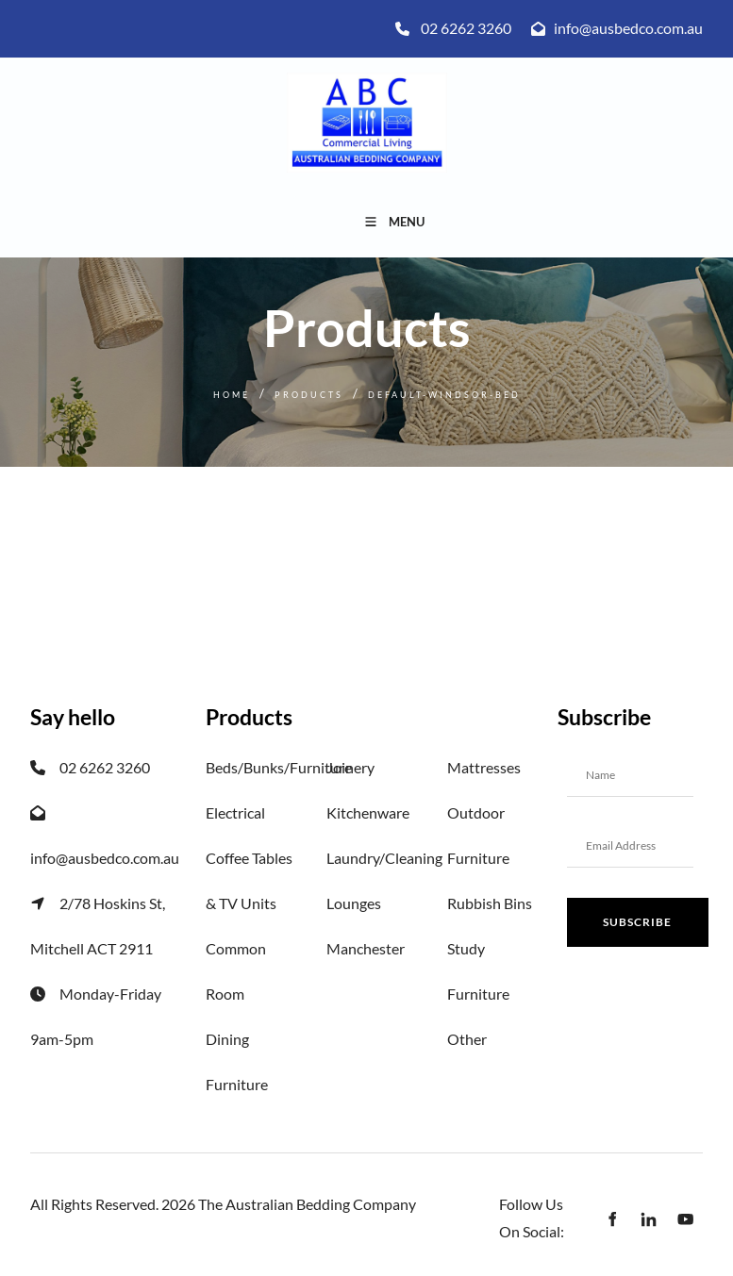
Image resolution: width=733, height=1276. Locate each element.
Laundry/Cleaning (384, 858)
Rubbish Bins (489, 903)
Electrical (235, 812)
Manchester (365, 948)
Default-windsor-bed (444, 394)
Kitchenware (367, 812)
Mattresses (484, 767)
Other (467, 1039)
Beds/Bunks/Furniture (279, 767)
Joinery (350, 767)
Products (309, 394)
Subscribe (637, 922)
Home (231, 394)
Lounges (353, 903)
